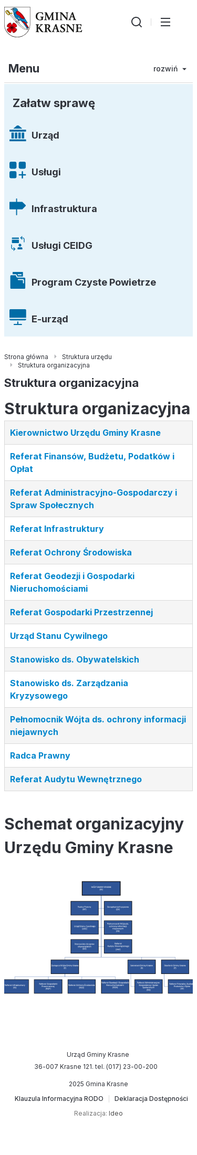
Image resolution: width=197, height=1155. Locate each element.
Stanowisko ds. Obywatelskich (74, 659)
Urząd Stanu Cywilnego (59, 636)
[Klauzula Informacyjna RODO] (59, 1099)
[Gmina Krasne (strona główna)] (43, 22)
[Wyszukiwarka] (136, 22)
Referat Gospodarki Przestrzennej (81, 612)
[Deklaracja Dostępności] (151, 1099)
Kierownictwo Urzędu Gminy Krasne (85, 432)
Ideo (116, 1113)
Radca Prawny (40, 755)
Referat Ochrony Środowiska (71, 552)
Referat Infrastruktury (57, 528)
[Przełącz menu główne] (165, 22)
